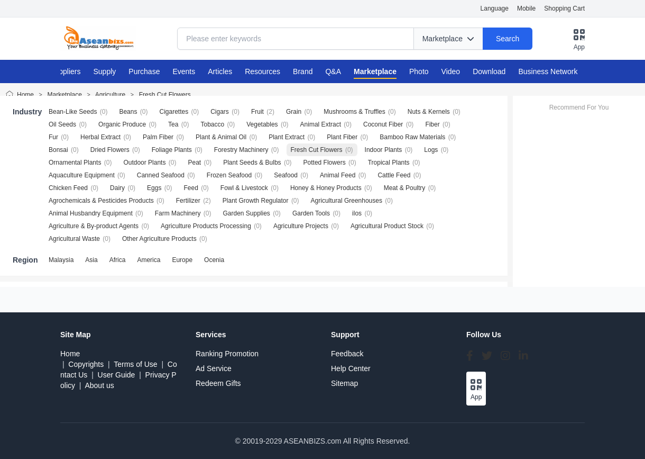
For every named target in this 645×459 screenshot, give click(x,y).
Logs (431, 150)
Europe (182, 260)
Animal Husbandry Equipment (91, 213)
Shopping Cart (564, 8)
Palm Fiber (158, 137)
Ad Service (214, 368)
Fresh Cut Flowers (165, 94)
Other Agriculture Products (159, 238)
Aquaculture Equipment (82, 175)
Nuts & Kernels (429, 111)
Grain (293, 111)
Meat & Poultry (405, 188)
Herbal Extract (100, 137)
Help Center (351, 368)
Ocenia (214, 260)
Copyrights (86, 364)
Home (25, 94)
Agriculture (110, 94)
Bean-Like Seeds (73, 111)
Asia (91, 260)
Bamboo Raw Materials (412, 137)
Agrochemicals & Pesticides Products (101, 200)
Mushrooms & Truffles (354, 111)
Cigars (219, 111)
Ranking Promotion (227, 353)
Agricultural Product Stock (387, 226)
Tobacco (212, 124)
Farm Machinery (178, 213)
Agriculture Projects (300, 226)
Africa (117, 260)
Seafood (286, 175)
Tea (173, 124)
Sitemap (344, 383)
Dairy (117, 188)
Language (495, 8)
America (148, 260)
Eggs (154, 188)
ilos (357, 213)
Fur (53, 137)
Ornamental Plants (75, 162)
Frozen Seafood (229, 175)
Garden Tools (311, 213)
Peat (194, 162)
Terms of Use (135, 364)
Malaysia (61, 260)
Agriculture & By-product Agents (94, 226)
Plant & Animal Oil (221, 137)
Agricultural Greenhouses (346, 200)
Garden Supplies (246, 213)
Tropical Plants (389, 162)
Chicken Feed (68, 188)
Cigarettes (173, 111)
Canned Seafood (161, 175)
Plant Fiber (342, 137)
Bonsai (58, 150)
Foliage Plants (172, 150)
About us (99, 385)
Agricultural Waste (74, 238)
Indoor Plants (383, 150)
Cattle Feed (393, 175)
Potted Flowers (324, 162)
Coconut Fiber (383, 124)
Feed (190, 188)
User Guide (116, 375)
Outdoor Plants (144, 162)
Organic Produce (122, 124)
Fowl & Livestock (244, 188)
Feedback (347, 353)
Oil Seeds (62, 124)
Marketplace (65, 94)
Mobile (526, 8)
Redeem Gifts (218, 383)
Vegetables (262, 124)
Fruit (257, 111)
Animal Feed (337, 175)
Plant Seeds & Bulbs (252, 162)
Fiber (432, 124)
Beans (128, 111)
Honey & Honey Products (326, 188)
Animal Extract (320, 124)
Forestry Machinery (241, 150)
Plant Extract (287, 137)
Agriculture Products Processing (206, 226)
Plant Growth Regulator (256, 200)
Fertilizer (188, 200)
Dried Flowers (110, 150)
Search (507, 38)
